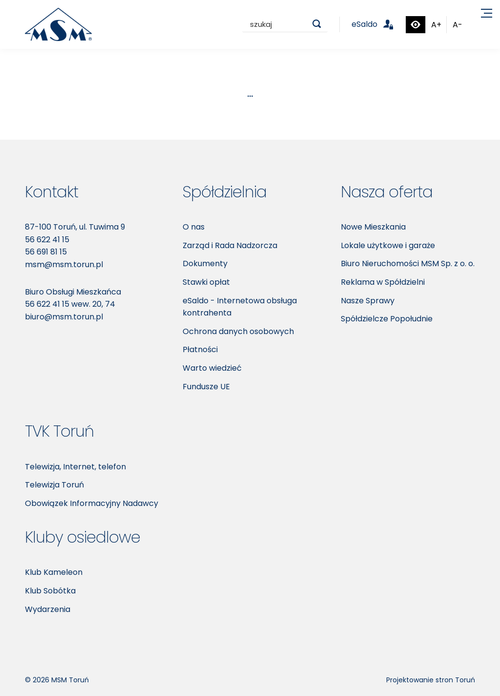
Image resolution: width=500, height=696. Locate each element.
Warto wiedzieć (212, 368)
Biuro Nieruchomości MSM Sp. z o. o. (408, 263)
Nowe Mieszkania (373, 226)
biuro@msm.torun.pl (64, 316)
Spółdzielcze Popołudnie (387, 318)
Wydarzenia (47, 609)
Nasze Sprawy (368, 300)
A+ (436, 24)
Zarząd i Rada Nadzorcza (230, 245)
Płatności (200, 349)
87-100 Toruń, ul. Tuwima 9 (75, 226)
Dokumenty (205, 263)
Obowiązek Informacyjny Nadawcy (91, 503)
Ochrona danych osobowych (238, 331)
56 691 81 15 (46, 251)
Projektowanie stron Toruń (430, 680)
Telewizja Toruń (54, 484)
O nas (194, 226)
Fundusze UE (206, 386)
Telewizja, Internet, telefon (75, 466)
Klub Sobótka (50, 590)
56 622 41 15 (47, 239)
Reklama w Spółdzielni (383, 282)
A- (457, 24)
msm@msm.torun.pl (64, 264)
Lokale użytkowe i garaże (388, 245)
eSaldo (378, 24)
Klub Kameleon (54, 572)
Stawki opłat (206, 282)
